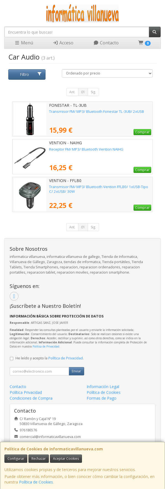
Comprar (142, 132)
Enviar (76, 371)
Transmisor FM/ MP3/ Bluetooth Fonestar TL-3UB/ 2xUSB (96, 111)
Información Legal (103, 386)
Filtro (31, 74)
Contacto (106, 43)
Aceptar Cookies (66, 458)
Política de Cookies (36, 482)
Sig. (93, 92)
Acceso (63, 43)
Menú (23, 43)
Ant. (72, 92)
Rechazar (38, 458)
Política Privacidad (26, 392)
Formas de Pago (101, 398)
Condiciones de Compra (31, 398)
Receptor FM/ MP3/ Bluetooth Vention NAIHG (86, 149)
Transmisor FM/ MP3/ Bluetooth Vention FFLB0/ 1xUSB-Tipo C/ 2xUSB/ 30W (98, 189)
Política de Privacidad (46, 346)
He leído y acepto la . (49, 358)
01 (83, 92)
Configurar (15, 458)
